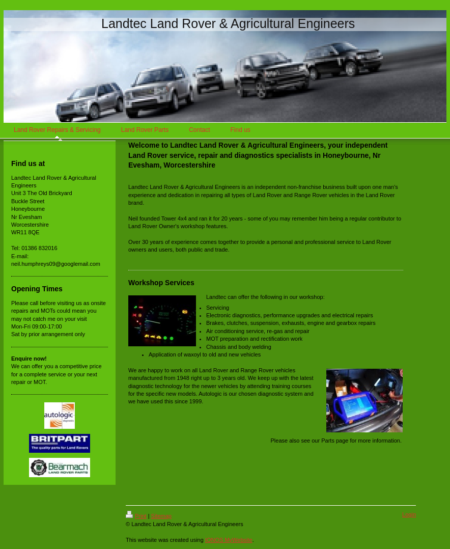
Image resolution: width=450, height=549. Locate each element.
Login (409, 514)
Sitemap (161, 516)
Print (136, 516)
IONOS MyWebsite (228, 540)
